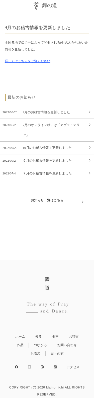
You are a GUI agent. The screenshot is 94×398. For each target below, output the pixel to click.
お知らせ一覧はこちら (47, 200)
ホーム (20, 336)
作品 (20, 345)
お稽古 (74, 336)
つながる (40, 345)
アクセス (72, 367)
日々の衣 (57, 353)
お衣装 (35, 353)
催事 (55, 336)
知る (38, 336)
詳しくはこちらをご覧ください (27, 61)
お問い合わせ (67, 345)
